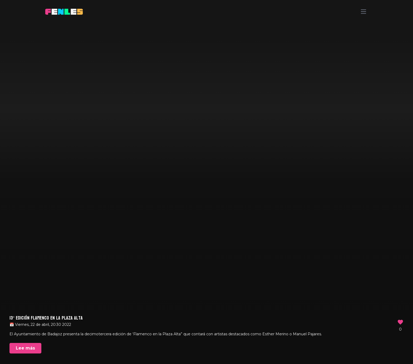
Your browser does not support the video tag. (206, 182)
